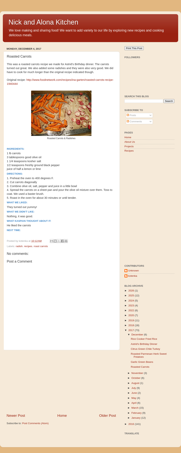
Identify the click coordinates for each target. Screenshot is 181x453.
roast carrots (41, 246)
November (137, 373)
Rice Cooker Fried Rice (144, 338)
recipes (28, 246)
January (136, 417)
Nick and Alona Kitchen (43, 22)
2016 (131, 424)
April (134, 402)
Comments (134, 121)
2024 (131, 300)
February (136, 412)
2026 (131, 290)
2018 (131, 325)
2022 (131, 310)
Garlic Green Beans (142, 362)
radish (19, 246)
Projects (129, 146)
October (136, 378)
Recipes (129, 150)
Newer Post (16, 416)
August (135, 383)
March (135, 407)
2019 (131, 320)
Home (62, 416)
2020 (131, 315)
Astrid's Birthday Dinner (144, 344)
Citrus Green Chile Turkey (145, 348)
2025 (131, 295)
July (134, 388)
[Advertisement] (61, 381)
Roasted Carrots (140, 366)
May (134, 398)
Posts (131, 115)
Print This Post (134, 48)
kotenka (132, 275)
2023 (131, 305)
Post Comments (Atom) (35, 423)
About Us (129, 141)
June (134, 392)
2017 (131, 330)
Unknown (133, 270)
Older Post (107, 416)
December (137, 334)
